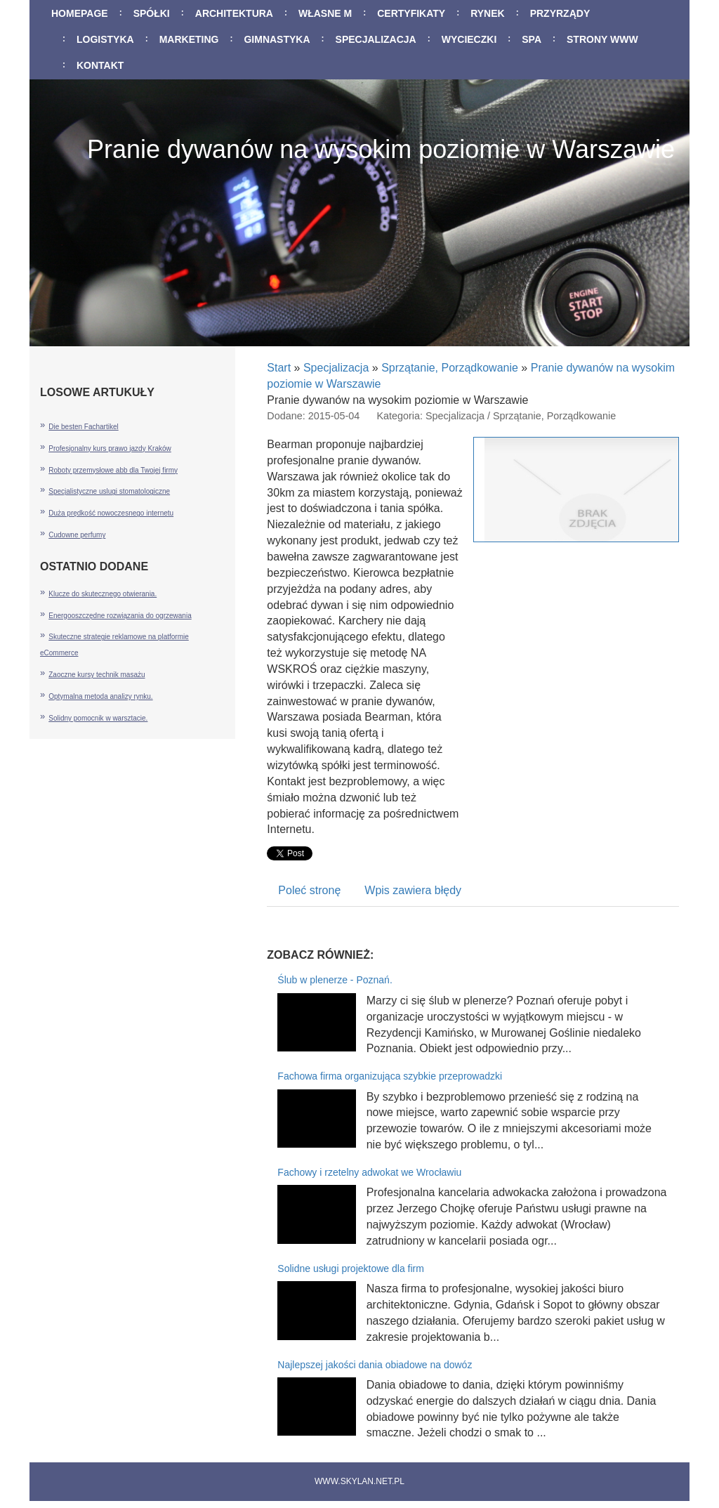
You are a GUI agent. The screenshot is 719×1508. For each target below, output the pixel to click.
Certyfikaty (411, 13)
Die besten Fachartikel (83, 427)
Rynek (487, 13)
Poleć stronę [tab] (309, 890)
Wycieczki (469, 39)
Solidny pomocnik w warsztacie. (97, 718)
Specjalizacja (376, 39)
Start (279, 368)
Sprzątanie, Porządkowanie (449, 368)
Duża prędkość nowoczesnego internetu (110, 513)
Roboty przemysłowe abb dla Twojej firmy (113, 470)
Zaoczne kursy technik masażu (96, 674)
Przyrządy (560, 13)
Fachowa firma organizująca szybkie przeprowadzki (389, 1076)
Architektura (234, 13)
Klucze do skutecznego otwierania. (102, 594)
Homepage (79, 13)
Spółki (151, 13)
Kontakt (100, 65)
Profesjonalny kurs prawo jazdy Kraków (109, 448)
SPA (531, 39)
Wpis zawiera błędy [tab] (412, 890)
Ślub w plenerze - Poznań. (334, 979)
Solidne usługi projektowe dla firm (350, 1268)
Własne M (325, 13)
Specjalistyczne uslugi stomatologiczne (109, 491)
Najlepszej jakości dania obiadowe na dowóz (374, 1364)
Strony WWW (602, 39)
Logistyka (105, 39)
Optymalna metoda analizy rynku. (100, 696)
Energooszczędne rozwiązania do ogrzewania (119, 615)
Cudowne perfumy (76, 535)
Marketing (189, 39)
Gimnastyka (277, 39)
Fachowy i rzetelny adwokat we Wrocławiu (369, 1172)
